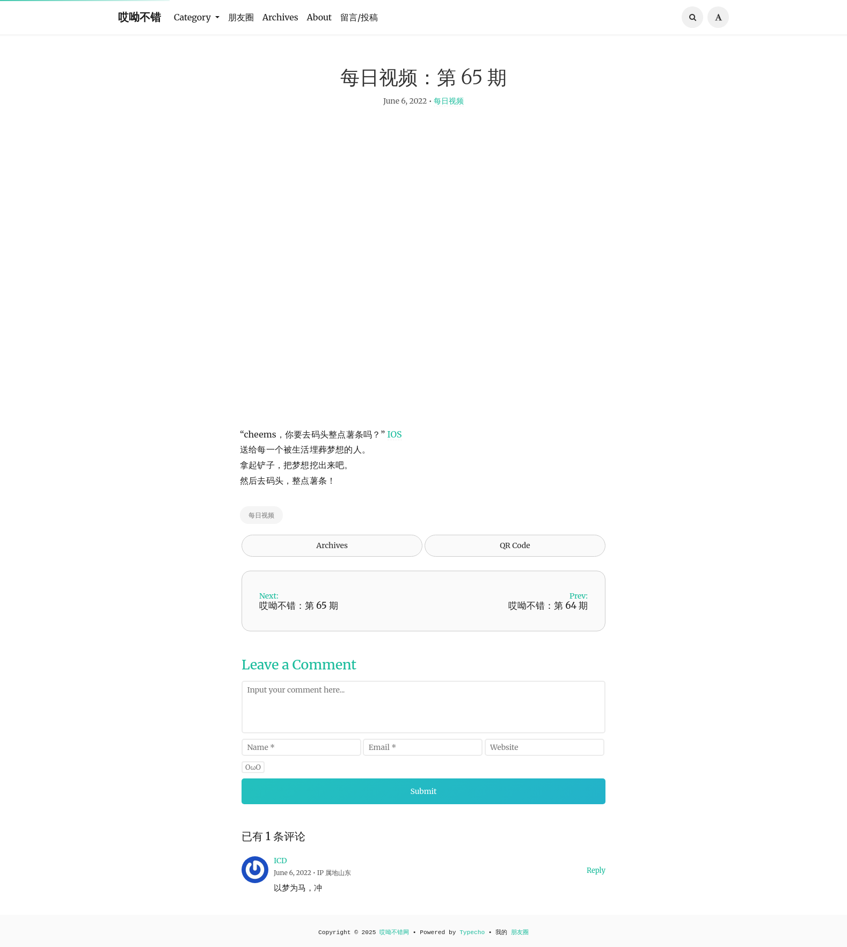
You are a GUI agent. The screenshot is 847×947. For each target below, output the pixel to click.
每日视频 (449, 102)
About (319, 17)
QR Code (515, 546)
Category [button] (193, 17)
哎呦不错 (139, 17)
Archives (280, 17)
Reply (596, 871)
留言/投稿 (359, 17)
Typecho (472, 932)
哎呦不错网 (394, 932)
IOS (395, 434)
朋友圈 (241, 17)
